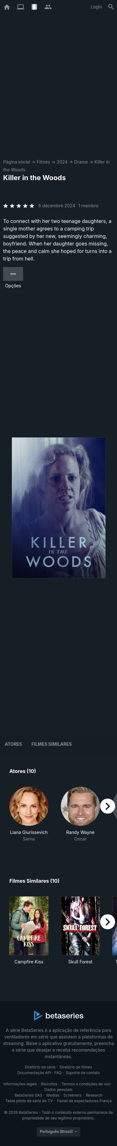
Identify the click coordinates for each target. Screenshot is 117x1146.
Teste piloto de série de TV (29, 1100)
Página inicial (16, 161)
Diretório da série (40, 1067)
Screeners (73, 1095)
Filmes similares (52, 744)
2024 (62, 161)
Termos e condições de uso (85, 1084)
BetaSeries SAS (28, 1095)
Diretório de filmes (76, 1067)
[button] (28, 818)
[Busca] (111, 7)
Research (94, 1095)
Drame (81, 161)
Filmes (43, 161)
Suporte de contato (83, 1072)
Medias (52, 1095)
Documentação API (34, 1072)
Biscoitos (49, 1084)
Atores (13, 744)
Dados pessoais (59, 1089)
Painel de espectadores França (84, 1100)
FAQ (57, 1072)
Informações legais (20, 1084)
